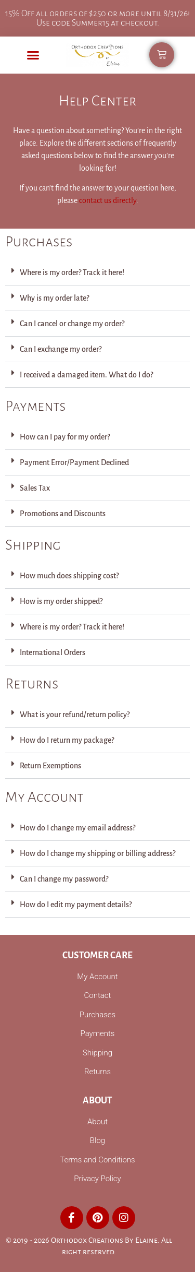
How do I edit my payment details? (76, 904)
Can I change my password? (64, 879)
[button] (33, 55)
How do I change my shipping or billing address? (97, 853)
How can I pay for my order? (65, 437)
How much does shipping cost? (69, 576)
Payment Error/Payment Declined (74, 462)
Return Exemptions (50, 766)
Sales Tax (35, 488)
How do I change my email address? (77, 828)
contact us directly (107, 200)
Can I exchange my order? (60, 349)
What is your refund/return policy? (74, 714)
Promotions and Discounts (63, 513)
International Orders (52, 652)
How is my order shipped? (61, 601)
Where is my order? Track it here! (72, 272)
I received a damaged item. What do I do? (86, 375)
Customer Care (97, 955)
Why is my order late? (54, 298)
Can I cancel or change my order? (72, 323)
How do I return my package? (67, 740)
